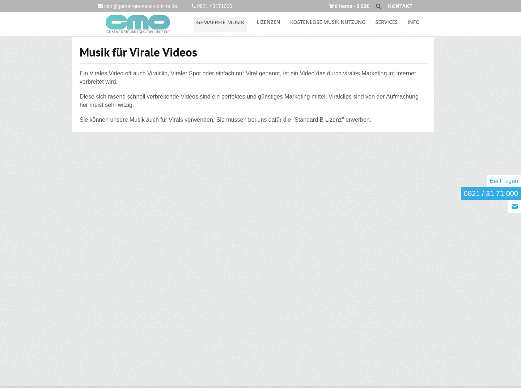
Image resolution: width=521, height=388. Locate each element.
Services (386, 23)
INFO (413, 23)
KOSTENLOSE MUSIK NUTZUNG (328, 23)
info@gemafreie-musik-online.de (137, 6)
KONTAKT (400, 6)
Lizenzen (268, 23)
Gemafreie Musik (224, 23)
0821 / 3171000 (212, 6)
